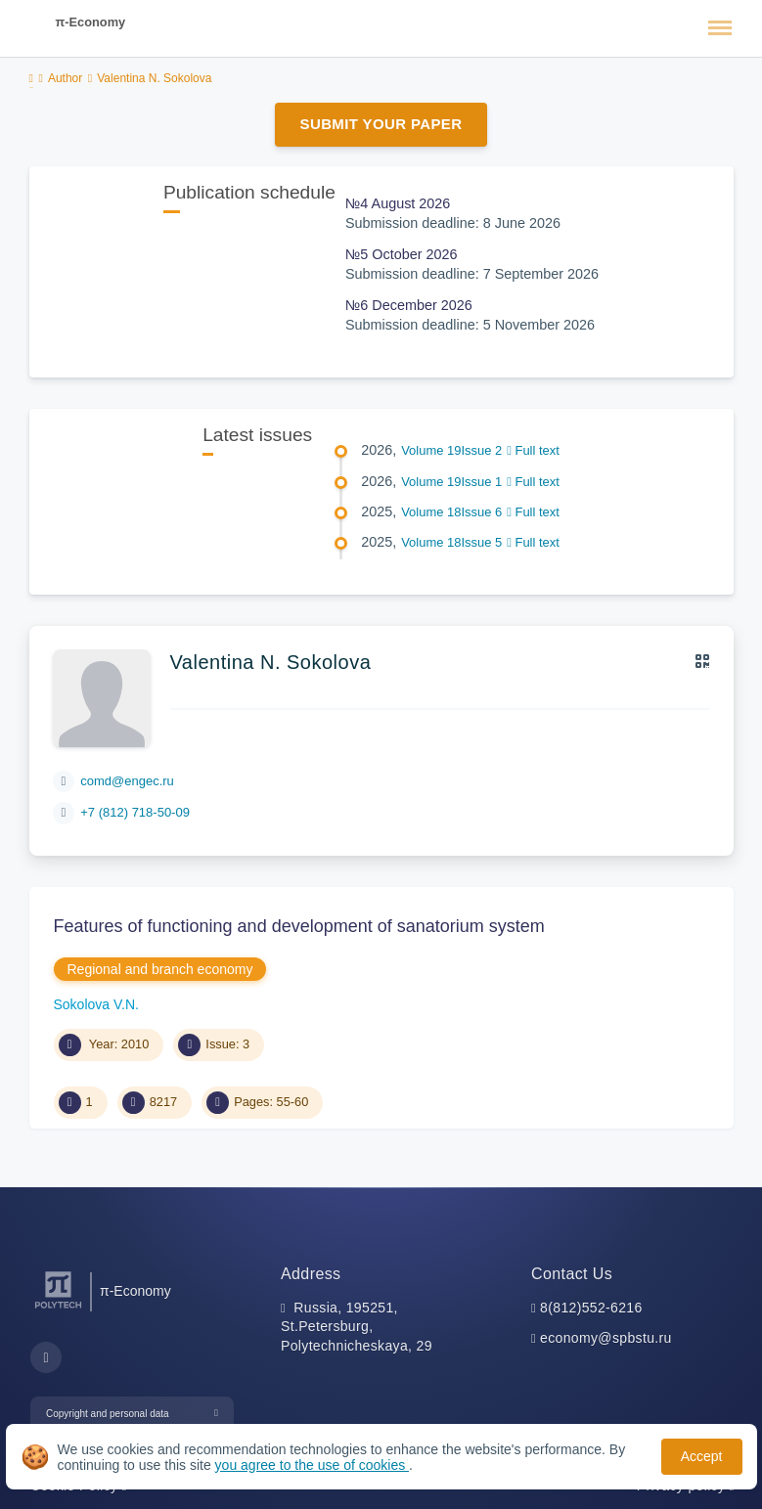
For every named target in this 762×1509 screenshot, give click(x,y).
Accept (702, 1456)
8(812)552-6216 (591, 1307)
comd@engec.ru (127, 781)
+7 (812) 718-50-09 (135, 812)
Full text (533, 450)
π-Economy (91, 22)
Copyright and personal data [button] (107, 1413)
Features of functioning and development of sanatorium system (299, 926)
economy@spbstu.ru (606, 1338)
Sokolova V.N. (96, 1004)
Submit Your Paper (381, 123)
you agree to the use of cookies (312, 1465)
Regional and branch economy (160, 969)
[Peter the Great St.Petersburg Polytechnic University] (58, 1309)
